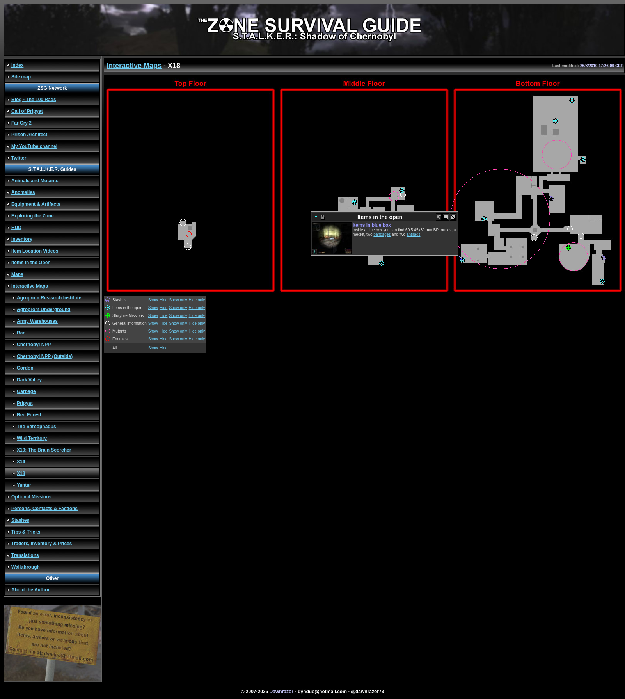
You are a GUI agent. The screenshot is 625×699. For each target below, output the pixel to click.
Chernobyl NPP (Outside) (45, 356)
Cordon (25, 368)
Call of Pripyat (27, 111)
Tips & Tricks (25, 532)
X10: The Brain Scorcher (44, 450)
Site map (21, 77)
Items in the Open (31, 262)
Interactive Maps (29, 286)
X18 (21, 473)
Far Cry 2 (21, 123)
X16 (21, 461)
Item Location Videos (34, 251)
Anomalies (23, 192)
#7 (439, 217)
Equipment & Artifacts (35, 204)
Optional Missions (31, 497)
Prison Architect (29, 134)
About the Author (30, 589)
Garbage (26, 391)
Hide (164, 300)
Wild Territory (32, 438)
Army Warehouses (37, 321)
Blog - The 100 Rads (33, 99)
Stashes (20, 520)
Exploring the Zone (32, 216)
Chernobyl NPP (34, 344)
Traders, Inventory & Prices (41, 543)
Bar (21, 333)
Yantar (24, 485)
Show (153, 300)
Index (17, 65)
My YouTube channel (34, 146)
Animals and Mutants (35, 180)
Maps (17, 274)
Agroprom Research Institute (49, 298)
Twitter (18, 158)
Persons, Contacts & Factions (44, 508)
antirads (414, 234)
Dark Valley (29, 379)
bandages (382, 234)
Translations (25, 555)
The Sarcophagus (36, 426)
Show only (178, 300)
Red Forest (29, 415)
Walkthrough (25, 567)
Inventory (21, 239)
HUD (16, 227)
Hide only (197, 300)
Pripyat (25, 403)
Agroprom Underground (43, 309)
